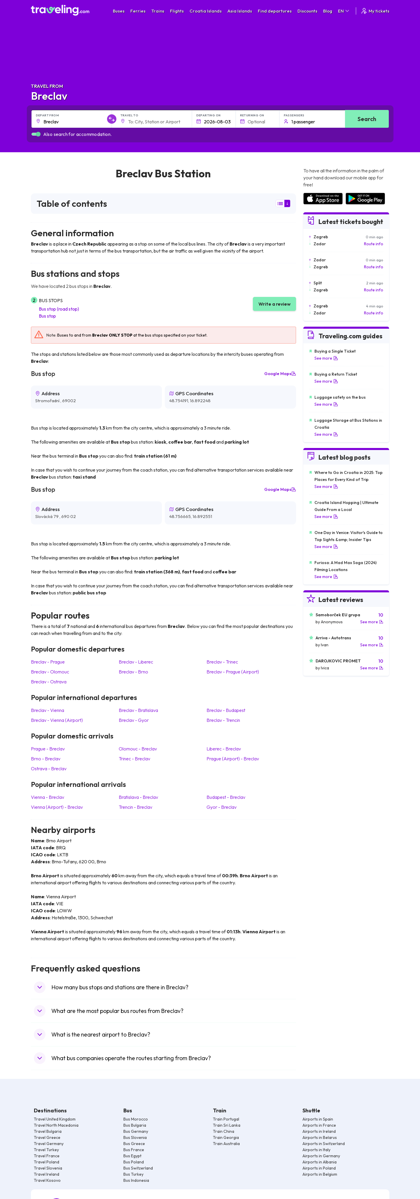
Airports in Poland (319, 1168)
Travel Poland (46, 1162)
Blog (327, 11)
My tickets (374, 11)
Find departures (275, 11)
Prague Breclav (48, 749)
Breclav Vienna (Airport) (57, 720)
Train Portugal (226, 1119)
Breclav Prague (48, 662)
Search (367, 118)
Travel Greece (47, 1137)
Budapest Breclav (225, 797)
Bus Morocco (135, 1119)
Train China (223, 1131)
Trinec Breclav (134, 759)
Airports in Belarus (319, 1137)
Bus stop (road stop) (59, 309)
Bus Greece (134, 1143)
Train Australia (226, 1143)
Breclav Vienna (47, 710)
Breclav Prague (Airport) (232, 672)
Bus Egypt (132, 1155)
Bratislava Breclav (138, 797)
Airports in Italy (316, 1149)
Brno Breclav (45, 759)
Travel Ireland (46, 1174)
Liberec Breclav (223, 749)
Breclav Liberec (136, 662)
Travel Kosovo (47, 1180)
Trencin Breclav (135, 807)
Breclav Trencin (223, 720)
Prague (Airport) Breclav (232, 759)
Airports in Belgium (319, 1174)
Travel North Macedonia (56, 1125)
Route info (373, 243)
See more (326, 358)
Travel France (47, 1155)
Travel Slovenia (48, 1168)
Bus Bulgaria (134, 1125)
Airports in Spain (317, 1119)
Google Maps (280, 373)
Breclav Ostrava (48, 682)
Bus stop (47, 316)
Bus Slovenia (135, 1137)
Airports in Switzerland (323, 1143)
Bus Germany (135, 1131)
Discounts (307, 11)
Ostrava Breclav (48, 768)
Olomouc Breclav (138, 749)
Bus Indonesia (136, 1180)
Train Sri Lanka (226, 1125)
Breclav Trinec (222, 662)
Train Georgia (226, 1137)
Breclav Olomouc (50, 672)
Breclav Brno (133, 672)
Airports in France (319, 1125)
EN (344, 11)
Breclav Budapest (225, 710)
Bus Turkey (133, 1174)
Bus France (133, 1149)
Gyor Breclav (221, 807)
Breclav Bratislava (138, 710)
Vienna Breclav (47, 797)
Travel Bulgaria (48, 1131)
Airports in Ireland (319, 1131)
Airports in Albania (319, 1162)
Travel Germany (49, 1143)
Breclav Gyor (134, 720)
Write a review (274, 304)
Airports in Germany (321, 1155)
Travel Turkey (46, 1149)
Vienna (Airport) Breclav (57, 807)
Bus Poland (133, 1162)
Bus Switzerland (138, 1168)
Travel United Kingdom (55, 1119)
